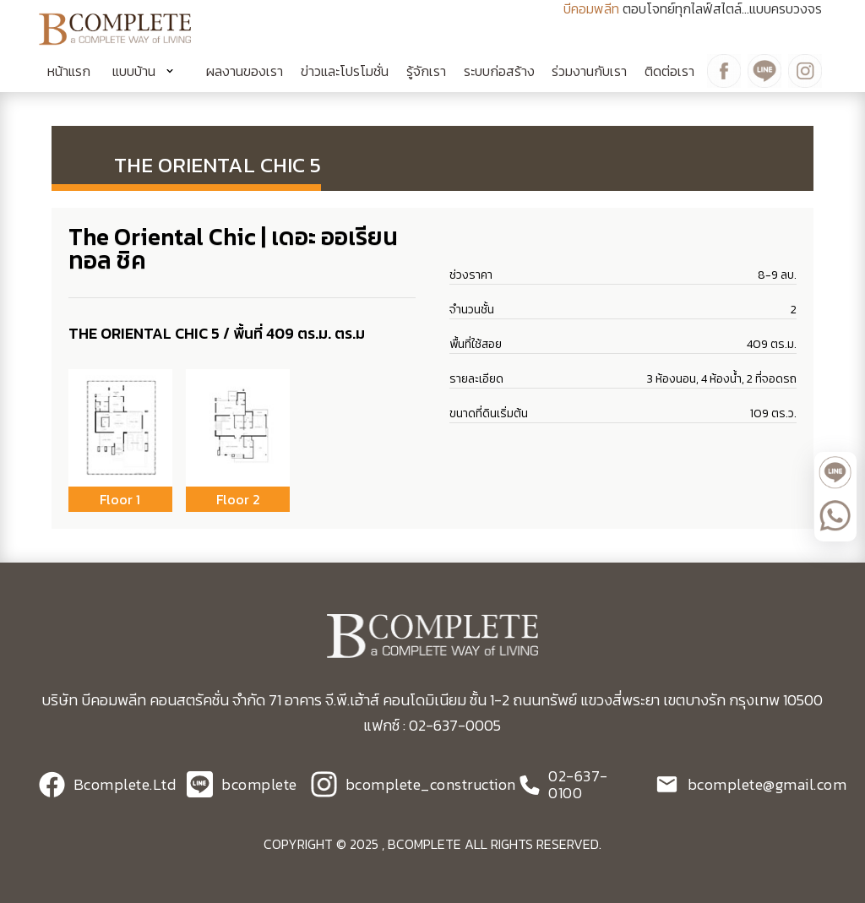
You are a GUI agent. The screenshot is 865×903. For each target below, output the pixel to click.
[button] (148, 71)
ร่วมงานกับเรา (589, 71)
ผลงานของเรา (244, 71)
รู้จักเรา (426, 71)
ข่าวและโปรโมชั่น (345, 71)
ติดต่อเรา (669, 71)
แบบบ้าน (133, 71)
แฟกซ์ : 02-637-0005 (432, 725)
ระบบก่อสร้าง (499, 71)
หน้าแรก (68, 71)
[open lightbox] (120, 428)
